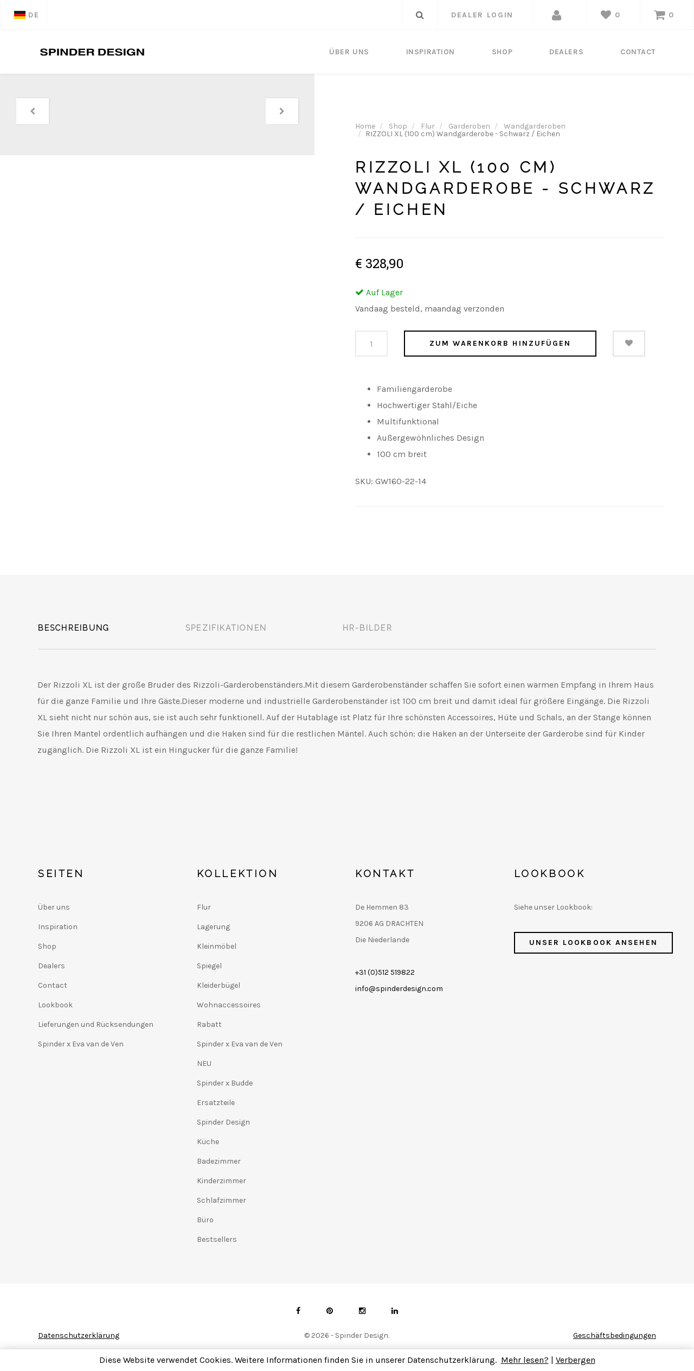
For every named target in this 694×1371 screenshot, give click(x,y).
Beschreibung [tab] (74, 628)
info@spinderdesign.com (399, 988)
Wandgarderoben (535, 126)
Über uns (349, 51)
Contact (638, 51)
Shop (502, 51)
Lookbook (55, 1005)
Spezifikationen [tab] (226, 628)
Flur (428, 126)
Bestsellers (217, 1239)
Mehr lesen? (525, 1360)
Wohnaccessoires (229, 1005)
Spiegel (209, 965)
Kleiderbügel (218, 985)
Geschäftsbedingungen (614, 1335)
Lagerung (213, 926)
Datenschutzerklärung (78, 1335)
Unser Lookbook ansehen (593, 942)
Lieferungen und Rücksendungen (95, 1024)
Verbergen (575, 1360)
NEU (204, 1063)
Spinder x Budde (225, 1083)
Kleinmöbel (216, 946)
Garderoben (469, 126)
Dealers (566, 51)
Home (365, 126)
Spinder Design (223, 1122)
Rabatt (209, 1024)
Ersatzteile (216, 1102)
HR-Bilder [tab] (368, 628)
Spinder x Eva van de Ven (81, 1044)
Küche (208, 1141)
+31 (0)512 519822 (385, 972)
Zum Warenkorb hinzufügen (500, 343)
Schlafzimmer (221, 1200)
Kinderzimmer (221, 1180)
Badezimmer (219, 1161)
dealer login (482, 15)
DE (26, 15)
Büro (205, 1219)
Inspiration (430, 51)
